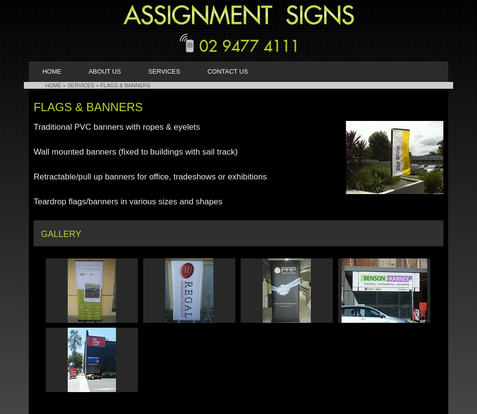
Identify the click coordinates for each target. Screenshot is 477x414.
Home (51, 71)
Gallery (61, 234)
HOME (53, 85)
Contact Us (228, 71)
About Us (105, 71)
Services (164, 71)
